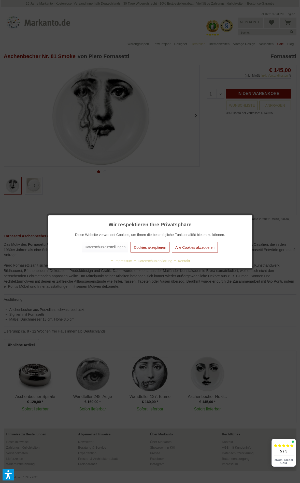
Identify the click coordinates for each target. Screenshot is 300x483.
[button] (8, 474)
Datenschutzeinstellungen (105, 247)
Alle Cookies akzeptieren (195, 247)
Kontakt (181, 261)
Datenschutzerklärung (152, 261)
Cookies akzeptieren (150, 247)
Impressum (121, 261)
